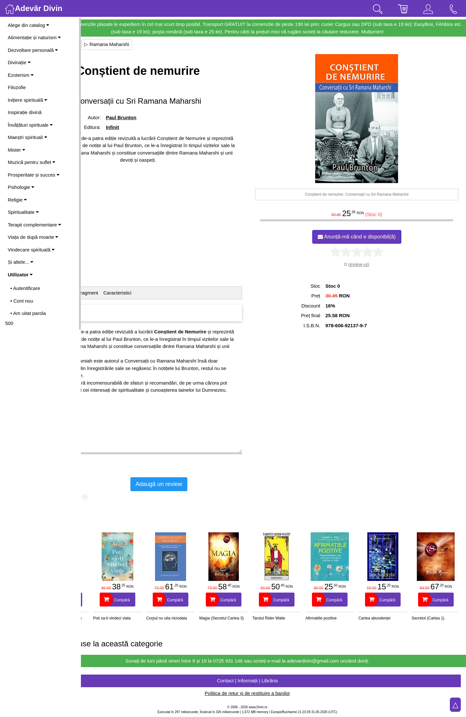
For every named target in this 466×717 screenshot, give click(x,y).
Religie (17, 199)
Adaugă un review (211, 484)
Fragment (139, 292)
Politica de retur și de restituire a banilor (273, 693)
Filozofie (17, 87)
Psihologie (21, 187)
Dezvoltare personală (33, 50)
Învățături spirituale (30, 125)
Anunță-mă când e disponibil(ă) (370, 236)
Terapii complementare (34, 224)
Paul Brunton (165, 117)
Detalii (96, 292)
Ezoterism (21, 75)
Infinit (156, 127)
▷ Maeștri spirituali (109, 44)
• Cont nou (21, 301)
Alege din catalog (28, 25)
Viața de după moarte (33, 237)
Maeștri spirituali (27, 137)
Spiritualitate (23, 212)
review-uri (371, 264)
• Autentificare (25, 288)
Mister (16, 150)
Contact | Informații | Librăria (273, 680)
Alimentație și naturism (34, 37)
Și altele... (20, 262)
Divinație (19, 62)
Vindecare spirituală (31, 249)
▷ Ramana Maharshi (159, 44)
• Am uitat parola (28, 313)
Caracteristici (170, 292)
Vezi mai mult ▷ (99, 458)
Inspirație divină (24, 112)
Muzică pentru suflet (31, 162)
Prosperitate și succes (34, 175)
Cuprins (116, 292)
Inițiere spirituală (27, 100)
